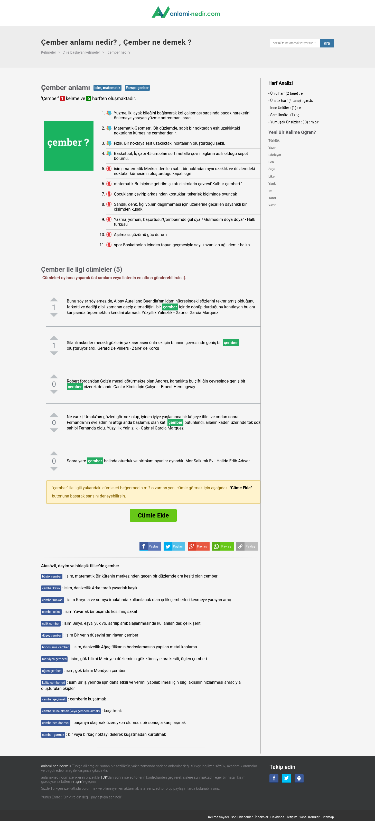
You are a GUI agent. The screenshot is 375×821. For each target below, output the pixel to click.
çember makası (52, 600)
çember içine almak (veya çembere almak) (71, 711)
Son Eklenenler (242, 817)
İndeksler (261, 817)
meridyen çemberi (54, 659)
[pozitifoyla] (54, 299)
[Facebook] (273, 778)
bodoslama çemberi (55, 647)
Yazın (272, 148)
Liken (272, 176)
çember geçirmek (54, 699)
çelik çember (51, 623)
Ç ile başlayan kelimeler (81, 52)
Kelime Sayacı (218, 817)
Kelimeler (48, 52)
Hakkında (277, 817)
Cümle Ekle (153, 515)
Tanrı (272, 198)
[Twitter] (286, 778)
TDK (103, 777)
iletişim (76, 781)
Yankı (272, 183)
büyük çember (51, 576)
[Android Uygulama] (299, 778)
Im (270, 191)
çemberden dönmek (55, 723)
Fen (271, 162)
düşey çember (51, 635)
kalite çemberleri (53, 683)
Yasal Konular (309, 817)
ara (327, 43)
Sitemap (328, 817)
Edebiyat (274, 155)
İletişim (291, 817)
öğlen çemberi (52, 671)
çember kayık (51, 588)
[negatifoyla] (54, 314)
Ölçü (271, 169)
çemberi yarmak (53, 735)
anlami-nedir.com (54, 766)
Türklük (273, 140)
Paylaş (250, 546)
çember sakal (51, 612)
